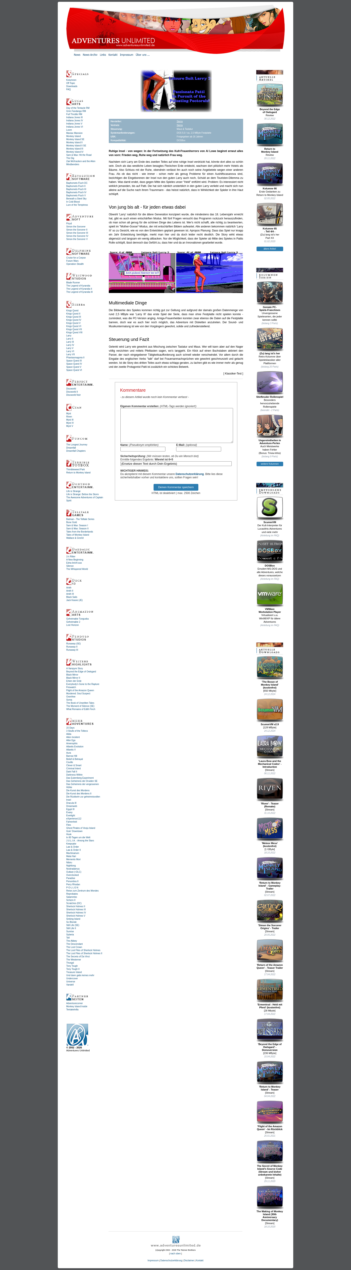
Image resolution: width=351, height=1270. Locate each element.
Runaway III (72, 650)
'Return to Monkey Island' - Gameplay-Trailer (270, 873)
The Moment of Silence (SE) (80, 706)
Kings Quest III (73, 317)
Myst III (69, 420)
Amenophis (71, 743)
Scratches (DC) (73, 903)
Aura (68, 753)
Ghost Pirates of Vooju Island (80, 828)
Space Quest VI (74, 370)
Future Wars (72, 261)
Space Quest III (74, 360)
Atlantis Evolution (74, 746)
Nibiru (69, 862)
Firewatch (71, 687)
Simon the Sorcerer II (76, 230)
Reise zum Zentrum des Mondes (82, 890)
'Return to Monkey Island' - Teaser (270, 1076)
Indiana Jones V (74, 123)
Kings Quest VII (74, 329)
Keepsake (71, 843)
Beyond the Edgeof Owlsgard (270, 98)
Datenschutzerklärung (190, 480)
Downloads (71, 86)
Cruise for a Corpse (76, 258)
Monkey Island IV (74, 152)
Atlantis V (71, 749)
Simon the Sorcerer (76, 226)
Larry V (69, 348)
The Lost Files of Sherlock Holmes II (84, 953)
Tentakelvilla (72, 1009)
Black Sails (71, 597)
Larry (68, 335)
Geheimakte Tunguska (77, 619)
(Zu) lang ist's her (270, 341)
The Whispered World (77, 569)
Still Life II (71, 928)
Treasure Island (74, 972)
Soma (69, 700)
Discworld (71, 388)
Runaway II (71, 647)
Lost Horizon (72, 625)
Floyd (69, 223)
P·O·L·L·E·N (72, 887)
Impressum (153, 1260)
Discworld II (72, 392)
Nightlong (71, 865)
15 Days (70, 728)
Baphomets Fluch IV (76, 192)
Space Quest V (73, 367)
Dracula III (71, 803)
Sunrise (70, 931)
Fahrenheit (71, 822)
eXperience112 (73, 818)
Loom (69, 130)
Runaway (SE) (73, 643)
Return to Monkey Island (78, 472)
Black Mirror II (73, 678)
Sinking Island (73, 919)
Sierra (180, 121)
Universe (70, 981)
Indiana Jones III (74, 117)
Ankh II (69, 591)
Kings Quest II (73, 313)
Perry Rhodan (73, 884)
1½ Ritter (70, 556)
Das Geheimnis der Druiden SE (82, 781)
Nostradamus (72, 869)
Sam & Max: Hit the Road (79, 155)
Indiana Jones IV (74, 120)
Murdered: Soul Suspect (78, 693)
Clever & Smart (73, 765)
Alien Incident (73, 737)
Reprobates (72, 894)
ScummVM (270, 510)
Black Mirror (72, 674)
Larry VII (70, 354)
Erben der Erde (73, 681)
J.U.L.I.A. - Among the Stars (80, 840)
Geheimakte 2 (73, 622)
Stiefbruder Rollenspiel (270, 384)
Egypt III (70, 809)
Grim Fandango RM (76, 111)
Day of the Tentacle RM (78, 108)
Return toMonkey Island (270, 138)
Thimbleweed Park (75, 469)
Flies (68, 825)
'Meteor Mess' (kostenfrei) (270, 832)
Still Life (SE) (72, 925)
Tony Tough (72, 966)
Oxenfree (70, 696)
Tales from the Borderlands (79, 531)
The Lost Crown (74, 947)
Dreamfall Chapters (76, 451)
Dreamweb (71, 806)
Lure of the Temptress (77, 205)
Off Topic (70, 83)
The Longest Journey (76, 444)
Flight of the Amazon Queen (80, 690)
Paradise (70, 878)
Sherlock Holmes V (75, 916)
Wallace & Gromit (74, 538)
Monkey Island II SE (76, 145)
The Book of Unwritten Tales (80, 703)
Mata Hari (71, 856)
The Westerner (73, 959)
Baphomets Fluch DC (77, 183)
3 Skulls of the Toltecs (77, 731)
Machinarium (72, 853)
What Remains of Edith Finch (80, 709)
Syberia (70, 934)
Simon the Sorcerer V (77, 239)
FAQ (68, 89)
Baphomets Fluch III (76, 189)
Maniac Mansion (74, 133)
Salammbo (71, 897)
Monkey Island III (74, 149)
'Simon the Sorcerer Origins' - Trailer (270, 914)
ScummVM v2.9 (270, 712)
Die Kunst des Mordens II (78, 793)
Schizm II (70, 900)
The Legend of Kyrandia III (79, 292)
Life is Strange (73, 491)
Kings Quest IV (73, 320)
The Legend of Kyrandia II (79, 289)
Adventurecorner (74, 1003)
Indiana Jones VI (74, 127)
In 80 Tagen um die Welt (78, 837)
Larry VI (70, 351)
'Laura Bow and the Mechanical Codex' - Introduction (270, 751)
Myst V (69, 426)
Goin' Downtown (74, 831)
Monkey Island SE (75, 139)
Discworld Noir (73, 395)
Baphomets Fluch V (76, 195)
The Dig (70, 158)
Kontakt (199, 1260)
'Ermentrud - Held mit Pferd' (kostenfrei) (270, 994)
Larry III (70, 342)
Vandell (70, 985)
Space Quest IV (74, 364)
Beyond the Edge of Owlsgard (81, 671)
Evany (69, 812)
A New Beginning (74, 559)
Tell (68, 937)
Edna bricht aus (74, 563)
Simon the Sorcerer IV (77, 236)
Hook (68, 834)
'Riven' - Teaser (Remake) (270, 793)
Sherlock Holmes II (75, 906)
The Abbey (71, 941)
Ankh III (70, 594)
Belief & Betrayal (74, 759)
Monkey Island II (74, 142)
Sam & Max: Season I (77, 525)
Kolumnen (71, 80)
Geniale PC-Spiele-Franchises (270, 296)
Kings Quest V (73, 323)
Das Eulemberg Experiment (80, 778)
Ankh (68, 587)
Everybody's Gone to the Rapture (82, 684)
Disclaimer (189, 1260)
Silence (70, 566)
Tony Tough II (72, 969)
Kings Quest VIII (74, 332)
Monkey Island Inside (76, 1006)
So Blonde (71, 922)
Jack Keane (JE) (74, 600)
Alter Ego (70, 740)
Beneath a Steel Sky (76, 198)
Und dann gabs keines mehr (80, 975)
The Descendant (74, 944)
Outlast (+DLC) (73, 872)
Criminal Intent (73, 768)
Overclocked (72, 875)
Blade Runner (73, 282)
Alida (68, 734)
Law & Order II (73, 850)
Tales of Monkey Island (77, 535)
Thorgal (70, 963)
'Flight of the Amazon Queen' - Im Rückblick (270, 1115)
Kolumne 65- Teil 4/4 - (270, 218)
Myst (68, 413)
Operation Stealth (75, 264)
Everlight (70, 815)
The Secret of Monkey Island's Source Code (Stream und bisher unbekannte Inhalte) (270, 1158)
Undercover (72, 978)
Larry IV (70, 345)
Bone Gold (71, 522)
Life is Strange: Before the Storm (82, 494)
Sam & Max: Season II (77, 528)
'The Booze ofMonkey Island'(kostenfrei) (270, 672)
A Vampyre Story (74, 668)
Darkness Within (74, 775)
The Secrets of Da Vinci (78, 956)
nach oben (175, 1253)
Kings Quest (72, 310)
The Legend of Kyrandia (78, 285)
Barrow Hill (71, 756)
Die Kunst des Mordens (78, 790)
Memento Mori (73, 859)
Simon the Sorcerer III (77, 233)
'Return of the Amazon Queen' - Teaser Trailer (270, 954)
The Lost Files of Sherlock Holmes (83, 950)
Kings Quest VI (73, 326)
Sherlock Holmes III (76, 909)
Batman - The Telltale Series (80, 519)
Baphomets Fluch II (76, 186)
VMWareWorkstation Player (270, 598)
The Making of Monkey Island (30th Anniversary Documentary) (270, 1203)
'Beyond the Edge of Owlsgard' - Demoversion (270, 1034)
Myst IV (70, 423)
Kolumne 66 (270, 176)
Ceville (69, 762)
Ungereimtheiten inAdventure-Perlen (270, 429)
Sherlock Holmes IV (76, 912)
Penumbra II (72, 881)
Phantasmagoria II (75, 357)
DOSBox (270, 553)
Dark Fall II (71, 771)
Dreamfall (71, 448)
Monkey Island (73, 136)
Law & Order (72, 847)
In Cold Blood (73, 202)
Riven (69, 416)
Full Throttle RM (74, 114)
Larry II (69, 339)
